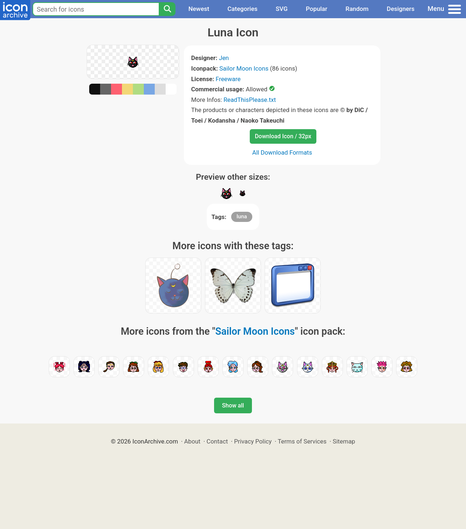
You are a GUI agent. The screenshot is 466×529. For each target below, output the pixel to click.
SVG (282, 8)
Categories (243, 8)
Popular (316, 8)
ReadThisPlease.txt (250, 99)
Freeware (228, 79)
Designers (400, 8)
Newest (198, 8)
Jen (224, 57)
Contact (217, 441)
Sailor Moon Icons (244, 68)
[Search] (167, 9)
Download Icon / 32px (283, 136)
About (192, 441)
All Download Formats (282, 152)
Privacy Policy (253, 441)
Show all (233, 405)
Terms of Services (302, 441)
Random (356, 8)
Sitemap (344, 441)
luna (242, 216)
